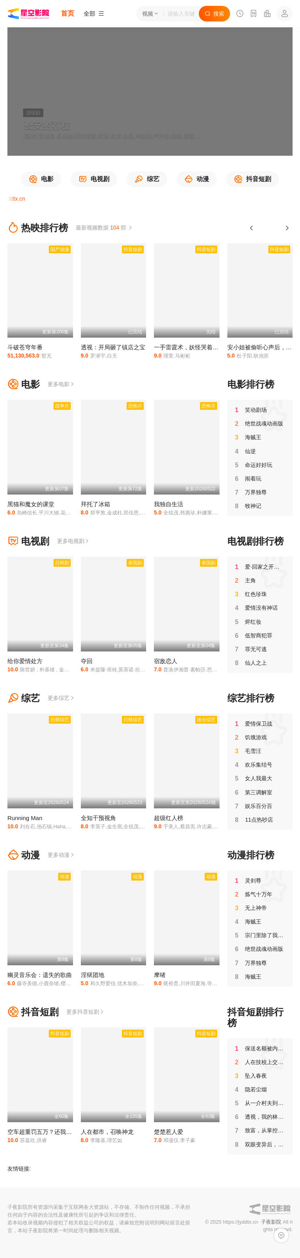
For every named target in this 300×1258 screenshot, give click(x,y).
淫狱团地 (92, 975)
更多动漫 (61, 855)
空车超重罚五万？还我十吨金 (45, 1131)
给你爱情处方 (25, 661)
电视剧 (28, 541)
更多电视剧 (73, 541)
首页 (67, 13)
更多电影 (61, 384)
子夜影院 (271, 1222)
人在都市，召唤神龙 (107, 1131)
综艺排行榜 (250, 698)
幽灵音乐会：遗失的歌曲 (39, 975)
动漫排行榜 (250, 855)
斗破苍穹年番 (25, 347)
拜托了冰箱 (95, 504)
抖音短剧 (33, 1012)
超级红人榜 (168, 818)
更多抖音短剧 (85, 1012)
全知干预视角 (98, 818)
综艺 (23, 698)
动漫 (23, 855)
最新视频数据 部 (104, 227)
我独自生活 (168, 504)
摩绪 (160, 975)
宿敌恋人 (165, 661)
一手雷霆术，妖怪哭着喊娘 (189, 347)
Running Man (24, 818)
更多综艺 (61, 698)
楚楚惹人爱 (168, 1131)
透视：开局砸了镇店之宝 (113, 347)
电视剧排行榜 (255, 541)
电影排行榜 (250, 384)
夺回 (87, 661)
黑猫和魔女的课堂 (30, 504)
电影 (23, 384)
